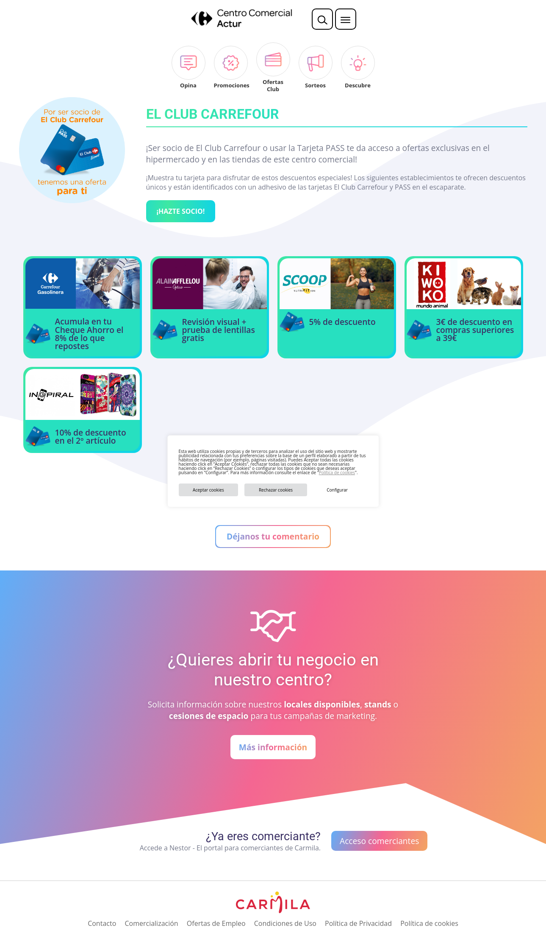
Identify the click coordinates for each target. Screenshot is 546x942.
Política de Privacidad (358, 923)
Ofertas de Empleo (216, 923)
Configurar (337, 490)
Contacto (102, 923)
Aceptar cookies (208, 490)
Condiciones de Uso (285, 923)
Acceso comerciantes (379, 841)
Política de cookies (337, 472)
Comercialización (151, 923)
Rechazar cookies (276, 490)
